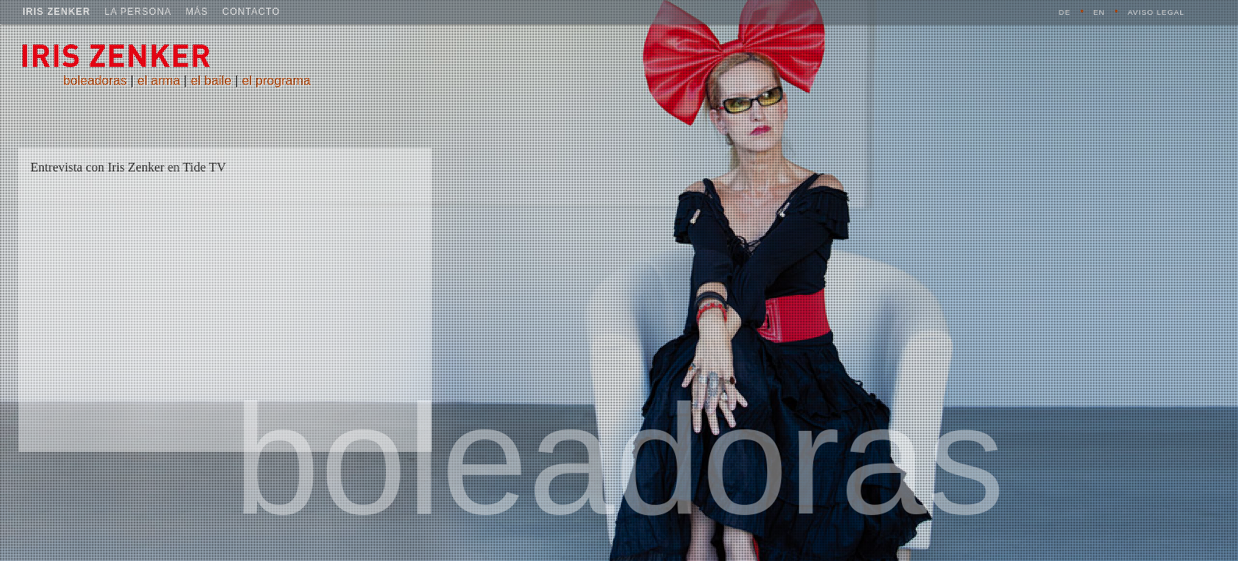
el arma (158, 80)
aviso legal (1155, 12)
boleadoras (95, 80)
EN (1099, 12)
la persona (138, 11)
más (197, 11)
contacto (251, 11)
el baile (211, 80)
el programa (276, 80)
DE (1064, 12)
